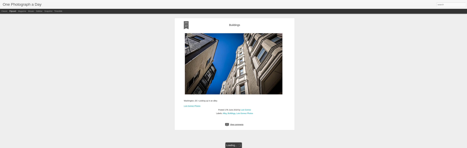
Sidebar (39, 11)
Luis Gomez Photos (192, 102)
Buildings (234, 20)
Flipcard (12, 11)
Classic (4, 11)
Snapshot (48, 11)
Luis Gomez (246, 106)
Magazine (22, 11)
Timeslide (58, 11)
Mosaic (31, 11)
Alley (225, 109)
